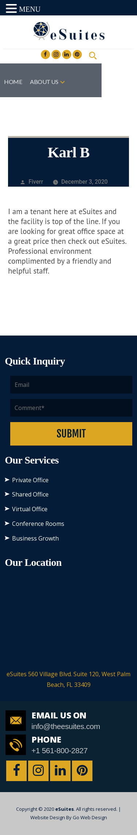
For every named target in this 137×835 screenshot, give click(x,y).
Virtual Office (29, 509)
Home (13, 81)
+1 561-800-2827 (59, 750)
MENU (30, 9)
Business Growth (35, 538)
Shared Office (30, 494)
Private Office (30, 480)
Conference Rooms (38, 524)
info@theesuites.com (65, 726)
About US (44, 81)
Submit (71, 433)
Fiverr (35, 181)
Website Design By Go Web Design (68, 817)
